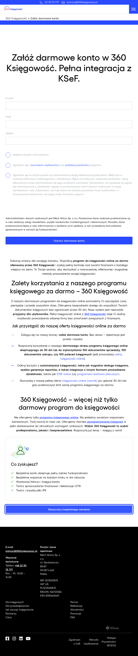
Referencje (76, 605)
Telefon (10, 133)
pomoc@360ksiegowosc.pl (82, 2)
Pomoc (74, 601)
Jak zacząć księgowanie (19, 609)
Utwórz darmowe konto (69, 240)
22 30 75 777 (52, 2)
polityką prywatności (77, 164)
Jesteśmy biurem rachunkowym (31, 154)
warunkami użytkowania (45, 164)
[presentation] (33, 209)
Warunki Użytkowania (91, 641)
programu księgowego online (58, 417)
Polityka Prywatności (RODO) (109, 641)
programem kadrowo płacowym (97, 374)
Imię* (8, 116)
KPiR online (63, 374)
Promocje (75, 613)
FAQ (72, 617)
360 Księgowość (16, 18)
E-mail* (10, 98)
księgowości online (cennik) (79, 380)
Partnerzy (11, 613)
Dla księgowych (15, 601)
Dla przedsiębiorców (17, 605)
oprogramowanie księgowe (104, 421)
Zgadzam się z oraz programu (57, 164)
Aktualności (77, 609)
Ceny (9, 617)
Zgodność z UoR (74, 641)
